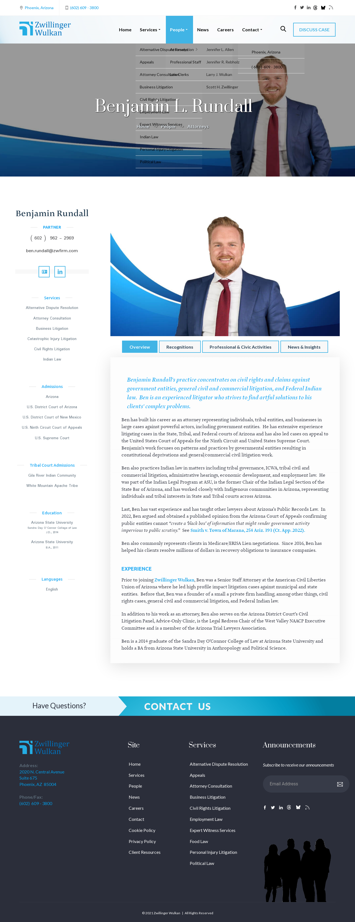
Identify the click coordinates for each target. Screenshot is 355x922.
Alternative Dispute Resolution (52, 308)
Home (125, 29)
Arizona (52, 397)
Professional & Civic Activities (241, 346)
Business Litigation (52, 329)
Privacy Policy (142, 841)
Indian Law (52, 359)
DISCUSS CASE (314, 29)
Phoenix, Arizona (39, 7)
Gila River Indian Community (52, 476)
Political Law (202, 863)
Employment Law (206, 819)
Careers (225, 29)
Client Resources (145, 852)
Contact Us (177, 706)
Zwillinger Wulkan (174, 580)
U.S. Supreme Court (52, 438)
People (179, 29)
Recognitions (179, 346)
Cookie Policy (142, 830)
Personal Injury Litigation (213, 852)
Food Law (199, 841)
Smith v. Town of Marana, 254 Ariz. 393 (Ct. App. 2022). (248, 530)
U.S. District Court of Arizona (52, 407)
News (203, 29)
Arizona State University (52, 523)
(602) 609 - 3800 (84, 7)
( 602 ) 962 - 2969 (52, 238)
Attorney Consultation (52, 318)
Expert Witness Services (212, 830)
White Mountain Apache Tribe (52, 486)
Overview (140, 346)
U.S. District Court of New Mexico (52, 417)
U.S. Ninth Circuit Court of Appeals (52, 428)
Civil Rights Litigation (52, 349)
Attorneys (198, 126)
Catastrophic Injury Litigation (52, 339)
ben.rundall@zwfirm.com (52, 251)
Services (151, 29)
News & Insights (304, 346)
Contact (252, 29)
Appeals (197, 775)
